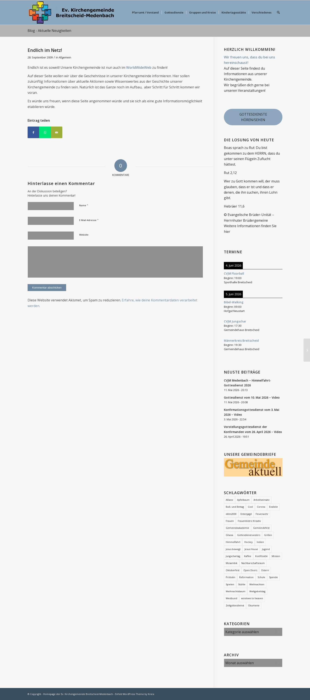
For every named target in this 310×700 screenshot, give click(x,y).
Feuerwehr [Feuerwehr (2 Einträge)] (262, 513)
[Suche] (278, 12)
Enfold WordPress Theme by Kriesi (134, 694)
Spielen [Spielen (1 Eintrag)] (230, 584)
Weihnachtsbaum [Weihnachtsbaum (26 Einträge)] (235, 591)
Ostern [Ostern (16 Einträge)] (265, 570)
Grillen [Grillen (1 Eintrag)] (268, 535)
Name (83, 205)
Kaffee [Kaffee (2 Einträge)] (247, 556)
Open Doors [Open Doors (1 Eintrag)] (250, 570)
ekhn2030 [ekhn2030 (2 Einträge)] (231, 513)
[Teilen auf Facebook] (33, 132)
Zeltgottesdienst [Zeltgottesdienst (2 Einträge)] (235, 605)
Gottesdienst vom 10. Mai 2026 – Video (252, 397)
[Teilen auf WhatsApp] (45, 132)
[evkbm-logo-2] (71, 12)
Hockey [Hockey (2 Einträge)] (248, 542)
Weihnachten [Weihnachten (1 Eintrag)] (256, 584)
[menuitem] (145, 12)
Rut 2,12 (230, 172)
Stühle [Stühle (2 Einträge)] (241, 584)
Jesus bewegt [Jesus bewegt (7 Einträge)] (233, 549)
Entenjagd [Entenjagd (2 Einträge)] (246, 513)
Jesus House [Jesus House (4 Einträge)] (251, 549)
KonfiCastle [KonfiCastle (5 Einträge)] (261, 556)
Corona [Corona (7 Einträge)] (261, 506)
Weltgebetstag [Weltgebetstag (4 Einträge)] (257, 591)
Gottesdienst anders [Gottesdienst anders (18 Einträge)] (248, 535)
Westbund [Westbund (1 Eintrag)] (231, 598)
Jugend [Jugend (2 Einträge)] (266, 549)
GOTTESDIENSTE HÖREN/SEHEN (253, 117)
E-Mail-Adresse (89, 220)
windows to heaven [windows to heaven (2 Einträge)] (252, 598)
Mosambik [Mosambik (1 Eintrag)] (231, 563)
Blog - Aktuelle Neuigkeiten (49, 30)
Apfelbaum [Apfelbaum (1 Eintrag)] (243, 499)
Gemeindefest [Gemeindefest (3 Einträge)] (261, 527)
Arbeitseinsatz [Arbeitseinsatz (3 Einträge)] (262, 499)
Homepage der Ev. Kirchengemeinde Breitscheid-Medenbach (78, 694)
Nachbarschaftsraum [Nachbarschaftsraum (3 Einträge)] (253, 563)
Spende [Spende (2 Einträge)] (273, 577)
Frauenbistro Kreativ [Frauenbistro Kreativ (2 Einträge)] (249, 520)
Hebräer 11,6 (234, 206)
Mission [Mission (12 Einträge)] (276, 556)
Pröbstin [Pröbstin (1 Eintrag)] (230, 577)
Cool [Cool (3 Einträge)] (250, 506)
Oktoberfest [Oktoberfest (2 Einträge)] (232, 570)
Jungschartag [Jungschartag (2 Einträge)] (233, 556)
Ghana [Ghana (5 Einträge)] (229, 535)
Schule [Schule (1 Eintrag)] (261, 577)
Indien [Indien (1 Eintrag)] (260, 542)
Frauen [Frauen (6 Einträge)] (230, 520)
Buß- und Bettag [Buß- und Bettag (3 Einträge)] (235, 506)
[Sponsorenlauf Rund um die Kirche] (306, 350)
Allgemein (65, 57)
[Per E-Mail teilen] (56, 132)
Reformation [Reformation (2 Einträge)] (246, 577)
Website (83, 234)
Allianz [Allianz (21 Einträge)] (229, 499)
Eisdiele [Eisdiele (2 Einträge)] (273, 506)
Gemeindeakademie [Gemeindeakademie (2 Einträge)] (237, 527)
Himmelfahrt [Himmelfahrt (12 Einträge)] (233, 542)
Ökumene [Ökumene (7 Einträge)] (253, 605)
